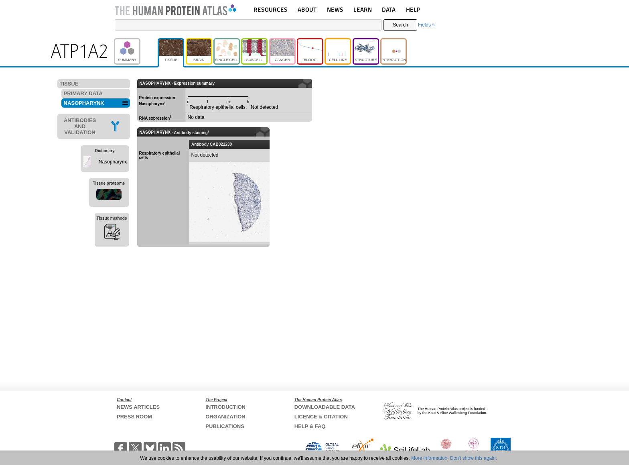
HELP (413, 9)
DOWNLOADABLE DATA (324, 407)
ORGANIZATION (225, 417)
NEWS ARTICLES (138, 407)
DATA (389, 9)
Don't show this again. (473, 458)
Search (400, 25)
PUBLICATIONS (224, 426)
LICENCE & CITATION (321, 417)
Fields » (426, 25)
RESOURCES (271, 9)
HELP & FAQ (310, 426)
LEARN (362, 9)
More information (429, 458)
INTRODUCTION (225, 407)
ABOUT (307, 9)
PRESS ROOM (134, 417)
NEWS (335, 9)
